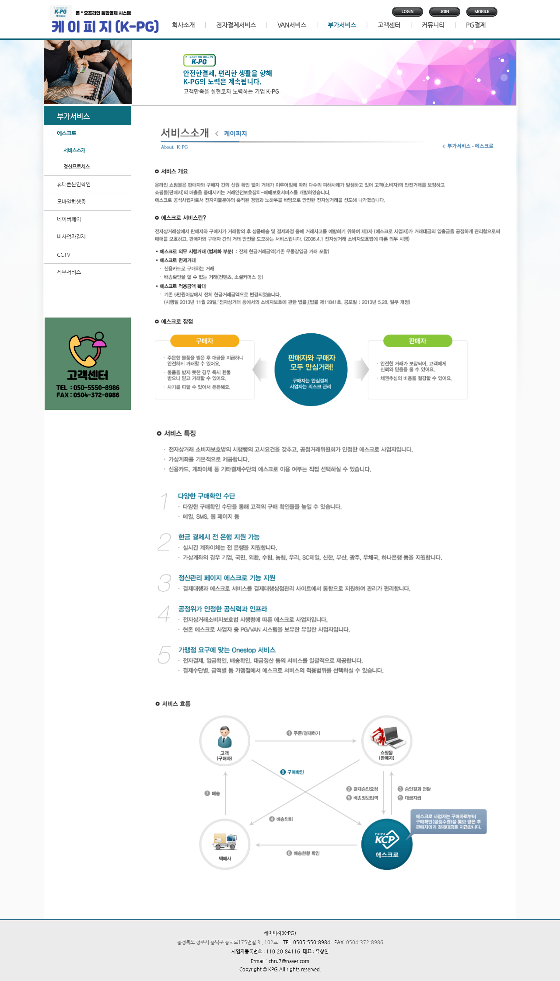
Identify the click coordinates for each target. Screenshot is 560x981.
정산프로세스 (76, 167)
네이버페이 (69, 219)
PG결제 (476, 24)
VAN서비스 (291, 24)
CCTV (63, 254)
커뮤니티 (433, 24)
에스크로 (66, 133)
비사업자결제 (71, 237)
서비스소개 (74, 151)
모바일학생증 (71, 202)
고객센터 (389, 24)
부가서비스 (342, 24)
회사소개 (183, 24)
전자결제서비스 (236, 24)
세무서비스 (69, 272)
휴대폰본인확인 (74, 184)
